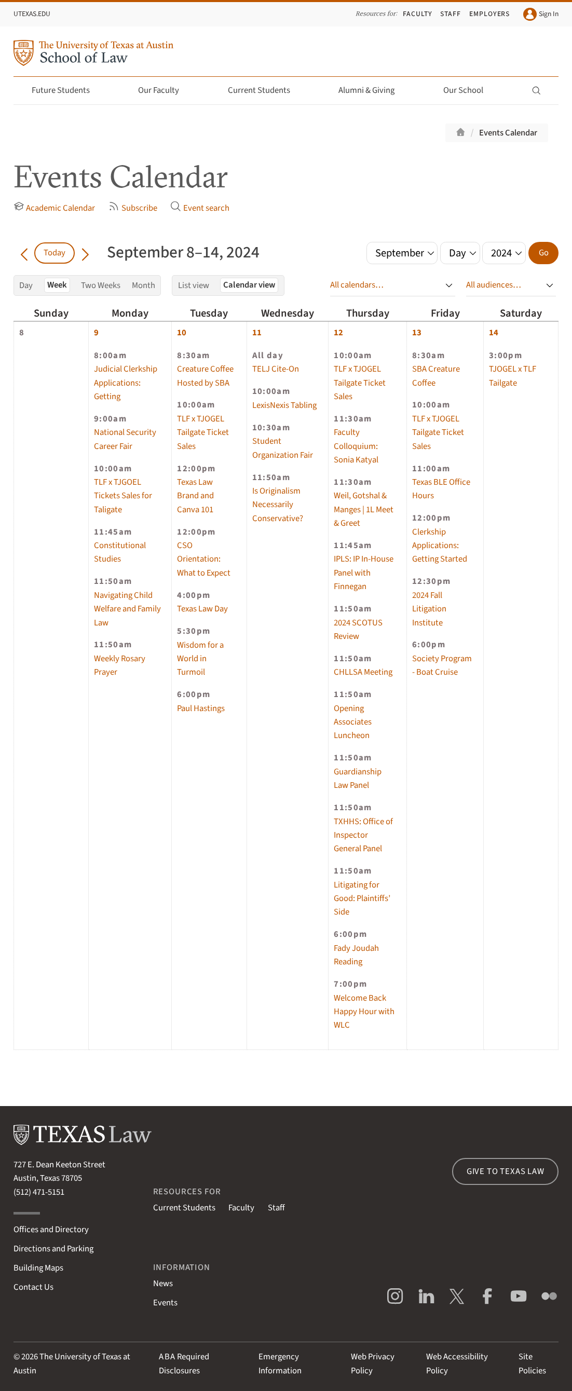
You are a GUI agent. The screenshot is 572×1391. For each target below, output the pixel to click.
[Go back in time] (24, 252)
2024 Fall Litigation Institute (429, 609)
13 (416, 332)
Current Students (265, 90)
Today (54, 253)
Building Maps (38, 1268)
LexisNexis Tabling (284, 405)
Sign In (541, 14)
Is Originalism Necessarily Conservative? (277, 505)
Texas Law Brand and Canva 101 (195, 496)
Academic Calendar (54, 207)
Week (57, 285)
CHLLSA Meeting (363, 672)
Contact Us (33, 1287)
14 (493, 332)
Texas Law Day (202, 609)
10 (181, 332)
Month (143, 285)
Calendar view (249, 285)
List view (193, 285)
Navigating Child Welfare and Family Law (127, 609)
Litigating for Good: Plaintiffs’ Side (362, 899)
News (163, 1283)
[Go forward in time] (85, 252)
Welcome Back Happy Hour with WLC (364, 1012)
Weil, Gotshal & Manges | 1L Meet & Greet (363, 509)
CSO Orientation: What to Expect (203, 559)
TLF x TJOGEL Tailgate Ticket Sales (203, 433)
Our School (469, 90)
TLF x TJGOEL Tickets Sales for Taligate (123, 496)
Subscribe (132, 207)
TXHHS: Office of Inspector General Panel (363, 835)
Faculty (417, 14)
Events (165, 1303)
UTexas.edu (31, 14)
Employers (489, 14)
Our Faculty (164, 90)
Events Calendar (508, 133)
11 (257, 332)
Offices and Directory (51, 1229)
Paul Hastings (201, 708)
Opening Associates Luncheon (353, 722)
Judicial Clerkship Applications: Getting (125, 383)
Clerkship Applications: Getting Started (439, 546)
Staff (450, 14)
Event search (199, 207)
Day (26, 285)
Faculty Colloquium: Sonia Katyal (356, 446)
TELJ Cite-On (275, 369)
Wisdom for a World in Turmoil (200, 659)
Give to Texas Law (505, 1171)
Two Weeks (100, 285)
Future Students (67, 90)
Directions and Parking (53, 1249)
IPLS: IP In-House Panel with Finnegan (363, 573)
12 (338, 332)
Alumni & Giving (372, 90)
